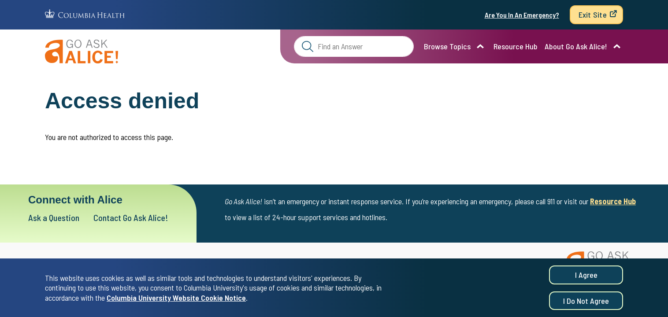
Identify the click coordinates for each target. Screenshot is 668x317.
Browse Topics (447, 46)
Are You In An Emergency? (522, 15)
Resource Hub (516, 46)
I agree (586, 277)
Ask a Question (53, 217)
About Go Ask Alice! (576, 46)
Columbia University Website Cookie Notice (176, 300)
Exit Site (593, 14)
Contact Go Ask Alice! (130, 217)
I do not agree (586, 303)
